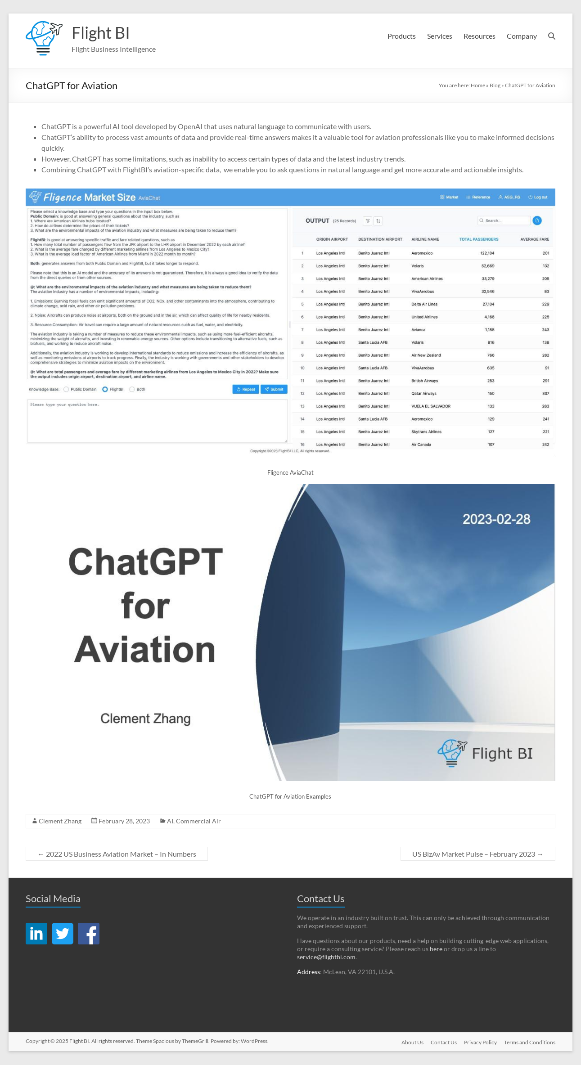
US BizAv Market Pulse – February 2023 (478, 854)
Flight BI (101, 33)
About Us (412, 1042)
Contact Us (444, 1042)
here (436, 949)
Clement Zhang (60, 821)
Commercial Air (198, 821)
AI (170, 821)
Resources (479, 35)
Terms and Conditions (529, 1042)
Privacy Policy (480, 1042)
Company (522, 35)
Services (439, 35)
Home (478, 85)
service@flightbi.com (326, 957)
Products (401, 35)
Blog (495, 85)
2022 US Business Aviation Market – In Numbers (116, 854)
